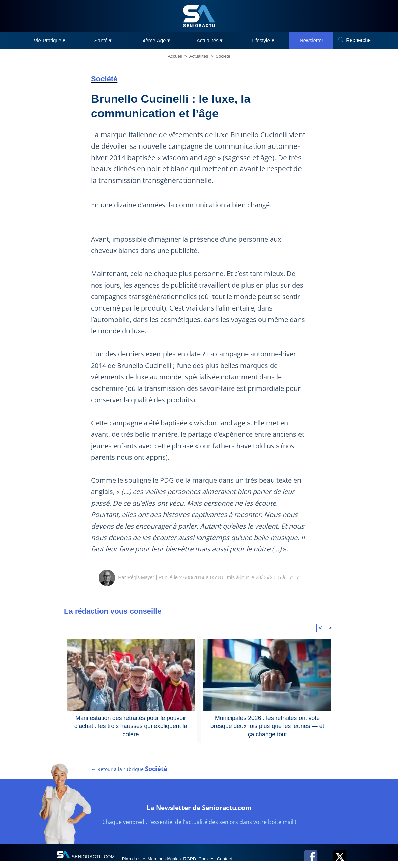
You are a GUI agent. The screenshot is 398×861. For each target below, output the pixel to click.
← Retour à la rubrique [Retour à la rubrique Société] (129, 776)
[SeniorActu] (199, 16)
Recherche (358, 40)
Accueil (175, 56)
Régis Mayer (140, 577)
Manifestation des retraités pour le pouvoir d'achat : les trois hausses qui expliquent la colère (130, 721)
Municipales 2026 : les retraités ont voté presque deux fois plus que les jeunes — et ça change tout (267, 721)
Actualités (198, 56)
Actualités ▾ (210, 40)
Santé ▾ (103, 40)
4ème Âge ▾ (156, 40)
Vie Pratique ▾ (50, 40)
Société (223, 56)
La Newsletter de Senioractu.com (199, 813)
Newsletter (311, 40)
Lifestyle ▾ (263, 40)
